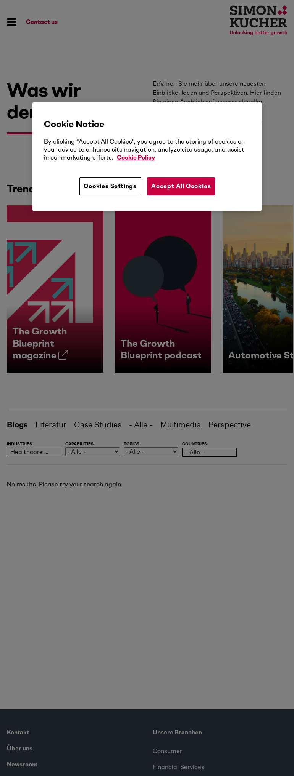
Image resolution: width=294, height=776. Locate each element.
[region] (147, 156)
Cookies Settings (110, 186)
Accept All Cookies (181, 186)
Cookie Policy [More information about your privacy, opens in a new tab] (136, 157)
